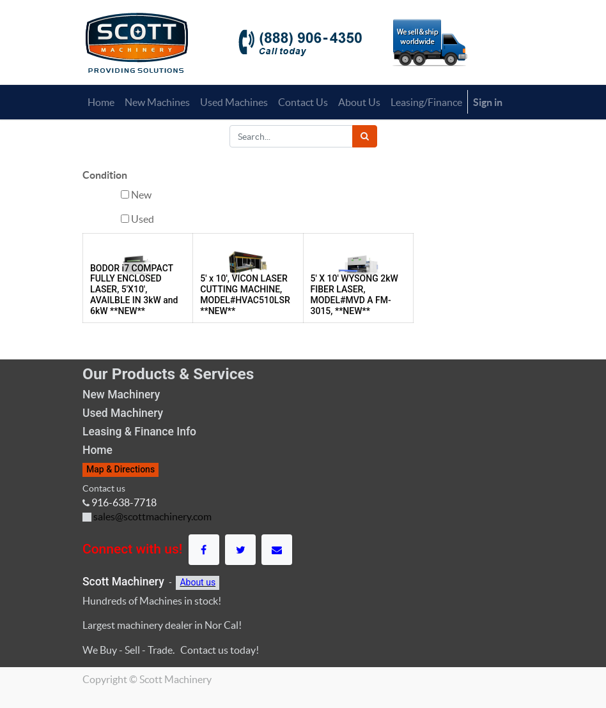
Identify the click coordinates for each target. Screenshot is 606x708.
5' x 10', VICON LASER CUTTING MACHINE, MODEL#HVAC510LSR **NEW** (245, 294)
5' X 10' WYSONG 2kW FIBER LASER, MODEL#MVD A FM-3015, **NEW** (354, 294)
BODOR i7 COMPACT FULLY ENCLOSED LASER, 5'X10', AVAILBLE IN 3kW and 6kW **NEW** (134, 289)
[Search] (364, 136)
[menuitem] (101, 102)
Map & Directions (120, 469)
